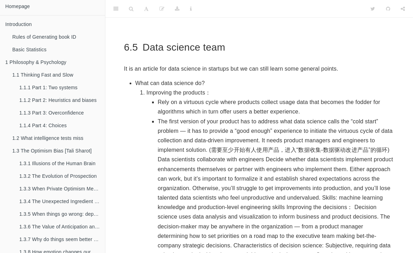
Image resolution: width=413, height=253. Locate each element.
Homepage (17, 6)
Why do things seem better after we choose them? (62, 239)
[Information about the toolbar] (191, 9)
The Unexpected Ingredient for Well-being (62, 201)
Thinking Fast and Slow (42, 75)
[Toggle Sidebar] (116, 9)
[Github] (388, 9)
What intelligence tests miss (47, 138)
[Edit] (162, 9)
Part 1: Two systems (48, 87)
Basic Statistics (29, 49)
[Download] (177, 9)
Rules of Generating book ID (44, 37)
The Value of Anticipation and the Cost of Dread (62, 226)
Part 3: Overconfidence (51, 113)
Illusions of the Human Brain (57, 163)
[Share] (402, 9)
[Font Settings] (146, 9)
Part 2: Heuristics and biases (58, 100)
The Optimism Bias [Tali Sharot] (52, 151)
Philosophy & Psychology (35, 62)
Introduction (18, 24)
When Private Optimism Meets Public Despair (62, 189)
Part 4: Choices (43, 125)
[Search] (131, 9)
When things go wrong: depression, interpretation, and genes (62, 214)
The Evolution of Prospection (58, 176)
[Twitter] (372, 9)
